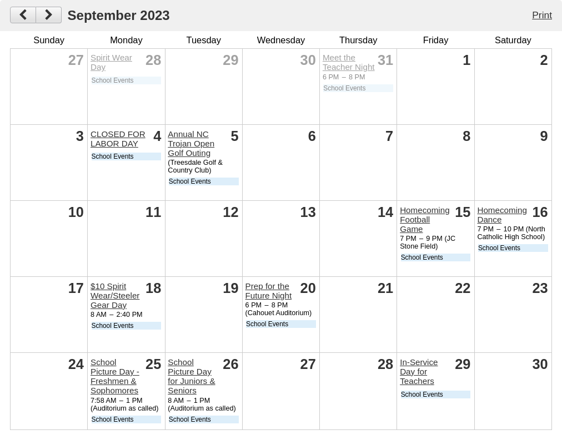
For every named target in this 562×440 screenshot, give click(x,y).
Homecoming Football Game (424, 219)
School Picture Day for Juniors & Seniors (191, 376)
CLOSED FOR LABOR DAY (118, 138)
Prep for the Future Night (268, 290)
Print (542, 15)
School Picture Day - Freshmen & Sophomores (115, 376)
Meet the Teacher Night (349, 62)
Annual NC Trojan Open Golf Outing (191, 143)
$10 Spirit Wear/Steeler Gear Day (115, 295)
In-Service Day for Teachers (419, 371)
